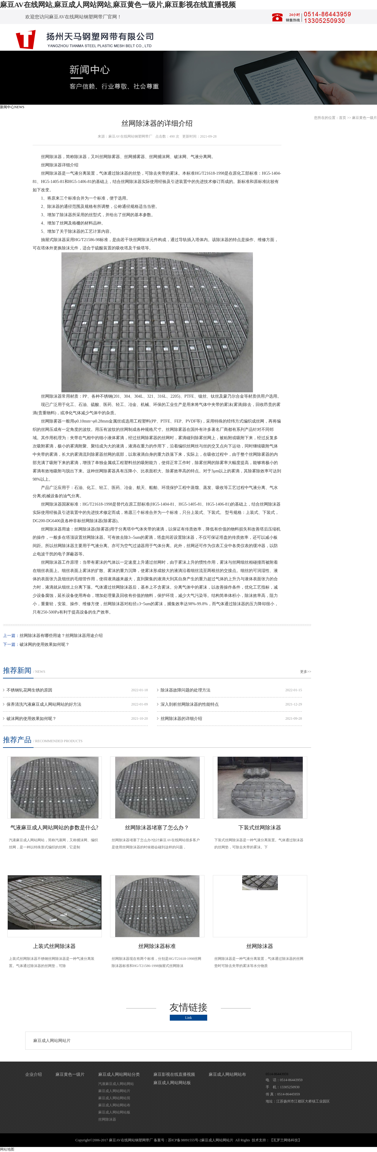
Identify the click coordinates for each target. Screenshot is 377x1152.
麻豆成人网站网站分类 (119, 1074)
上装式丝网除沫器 (54, 946)
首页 (342, 118)
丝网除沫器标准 (157, 946)
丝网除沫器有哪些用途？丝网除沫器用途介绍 (61, 635)
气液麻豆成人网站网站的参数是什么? (54, 828)
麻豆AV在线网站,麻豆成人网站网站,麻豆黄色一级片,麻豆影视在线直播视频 (118, 5)
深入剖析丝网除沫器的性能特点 (190, 704)
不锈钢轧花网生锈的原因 (29, 690)
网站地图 (7, 1149)
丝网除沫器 (51, 156)
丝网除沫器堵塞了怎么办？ (157, 828)
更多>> (305, 672)
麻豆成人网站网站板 (114, 1112)
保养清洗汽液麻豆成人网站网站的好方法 (44, 704)
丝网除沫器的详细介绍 (181, 718)
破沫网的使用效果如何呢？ (44, 644)
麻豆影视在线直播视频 (174, 1074)
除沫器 (80, 156)
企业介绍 (33, 1074)
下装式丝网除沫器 (259, 828)
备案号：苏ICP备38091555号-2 (178, 1140)
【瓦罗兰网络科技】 (286, 1140)
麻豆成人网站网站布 (114, 1105)
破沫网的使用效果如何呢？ (31, 718)
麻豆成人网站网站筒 (114, 1098)
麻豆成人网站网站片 (52, 1040)
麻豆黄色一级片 (364, 118)
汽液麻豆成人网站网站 (116, 1084)
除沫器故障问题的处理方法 (185, 690)
